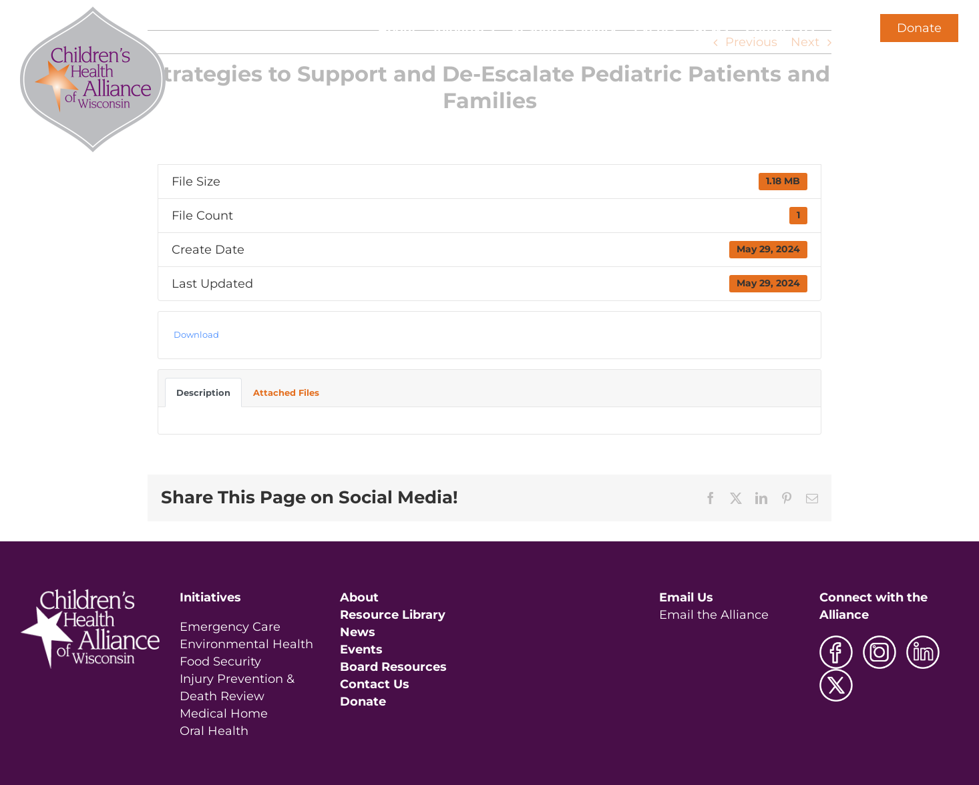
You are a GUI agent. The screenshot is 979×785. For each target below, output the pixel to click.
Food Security (220, 661)
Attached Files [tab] (286, 392)
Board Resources (393, 667)
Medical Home (224, 713)
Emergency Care (230, 626)
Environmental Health (246, 644)
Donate (919, 28)
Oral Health (214, 731)
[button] (837, 28)
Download (196, 334)
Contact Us (374, 684)
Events (361, 649)
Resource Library (392, 614)
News (357, 632)
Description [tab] (203, 392)
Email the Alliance (714, 614)
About (359, 597)
